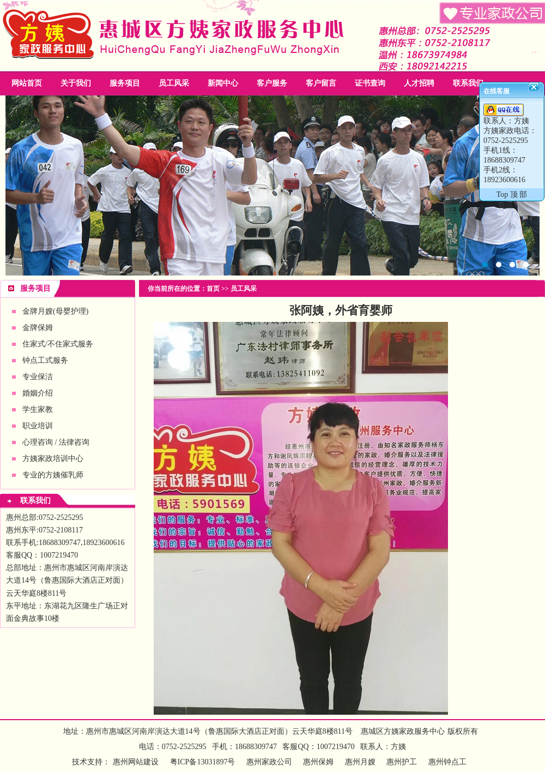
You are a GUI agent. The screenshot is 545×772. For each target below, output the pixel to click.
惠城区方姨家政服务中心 (403, 731)
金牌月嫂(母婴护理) (55, 311)
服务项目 (125, 83)
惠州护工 (401, 762)
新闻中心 (223, 83)
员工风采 (174, 83)
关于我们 (75, 83)
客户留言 (321, 83)
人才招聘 (419, 83)
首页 (213, 288)
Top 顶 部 (512, 194)
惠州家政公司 (272, 185)
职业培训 (37, 426)
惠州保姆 (318, 762)
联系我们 (468, 83)
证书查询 (370, 83)
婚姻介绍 (37, 393)
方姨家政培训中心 (52, 458)
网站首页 (26, 83)
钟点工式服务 (45, 360)
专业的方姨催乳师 (52, 475)
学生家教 (37, 409)
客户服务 (272, 83)
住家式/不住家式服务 (57, 344)
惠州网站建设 (136, 762)
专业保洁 (37, 377)
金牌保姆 (37, 328)
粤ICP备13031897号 (201, 762)
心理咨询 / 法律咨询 (55, 442)
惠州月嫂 (360, 762)
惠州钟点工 (447, 762)
